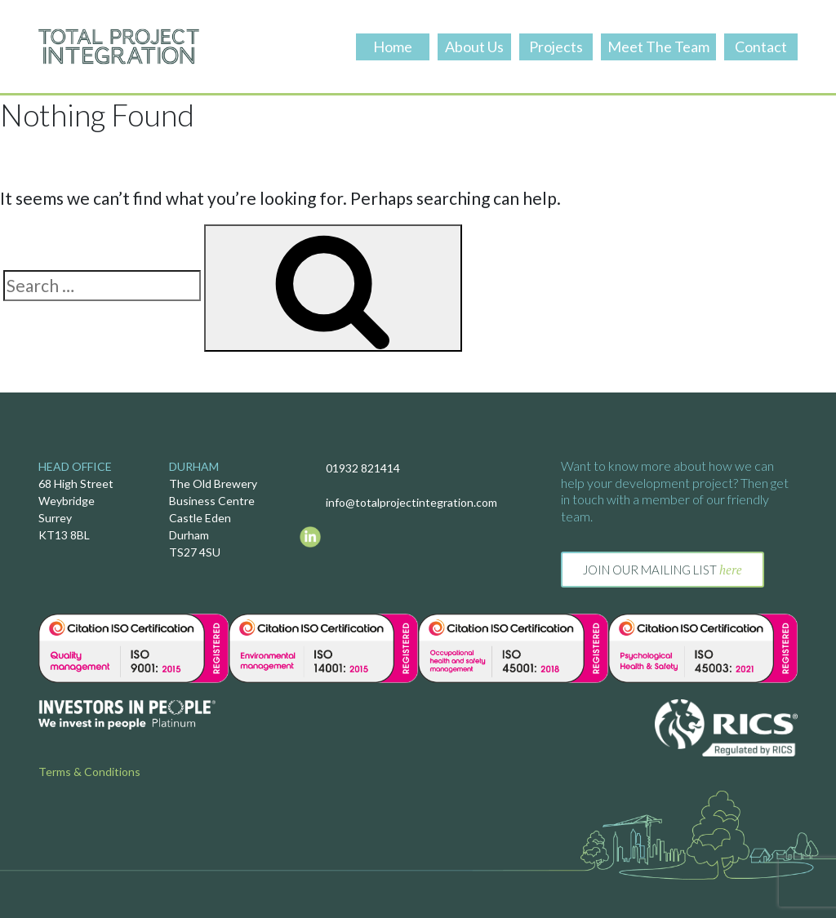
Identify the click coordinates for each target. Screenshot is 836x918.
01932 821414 (363, 468)
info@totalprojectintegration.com (411, 502)
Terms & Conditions (89, 771)
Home (392, 46)
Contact (761, 46)
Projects (556, 46)
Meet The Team (658, 46)
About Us (474, 46)
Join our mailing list (662, 569)
